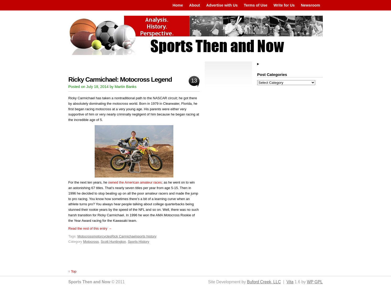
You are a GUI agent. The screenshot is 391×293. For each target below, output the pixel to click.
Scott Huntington (113, 242)
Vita (289, 282)
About (194, 5)
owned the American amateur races (135, 182)
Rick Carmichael (123, 236)
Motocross (85, 236)
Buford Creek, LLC (264, 282)
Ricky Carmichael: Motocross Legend (120, 79)
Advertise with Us (222, 5)
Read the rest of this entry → (90, 228)
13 (194, 80)
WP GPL (315, 282)
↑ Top (72, 271)
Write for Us (284, 5)
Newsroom (310, 5)
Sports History (138, 242)
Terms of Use (255, 5)
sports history (146, 236)
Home (178, 5)
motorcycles (102, 236)
